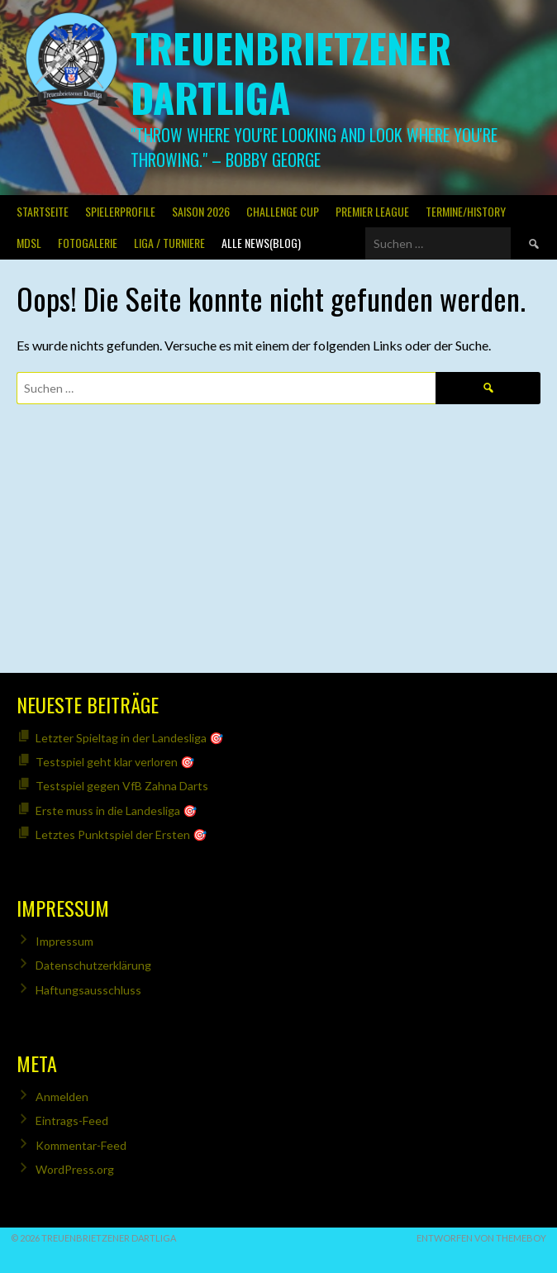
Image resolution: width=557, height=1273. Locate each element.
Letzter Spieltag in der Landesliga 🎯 (129, 738)
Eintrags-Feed (72, 1120)
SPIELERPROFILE (120, 211)
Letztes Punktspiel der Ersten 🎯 (121, 834)
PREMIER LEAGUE (372, 211)
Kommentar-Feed (81, 1145)
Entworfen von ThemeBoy (481, 1237)
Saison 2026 (201, 211)
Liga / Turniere (169, 242)
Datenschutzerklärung (93, 965)
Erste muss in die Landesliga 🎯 (116, 810)
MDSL (29, 242)
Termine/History (466, 211)
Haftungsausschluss (88, 990)
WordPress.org (75, 1169)
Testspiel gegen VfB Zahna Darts (122, 786)
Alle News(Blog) (261, 242)
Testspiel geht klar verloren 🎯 (115, 762)
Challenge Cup (282, 211)
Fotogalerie (87, 242)
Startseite (43, 211)
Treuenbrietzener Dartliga (291, 72)
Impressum (64, 941)
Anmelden (62, 1096)
